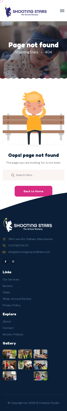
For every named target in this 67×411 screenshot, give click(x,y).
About (7, 321)
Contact (8, 328)
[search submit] (13, 175)
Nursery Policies (13, 334)
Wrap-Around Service (17, 299)
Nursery (8, 286)
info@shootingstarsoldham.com (29, 252)
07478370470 (18, 245)
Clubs (6, 292)
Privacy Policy (12, 305)
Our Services (11, 279)
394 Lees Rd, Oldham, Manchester (30, 239)
